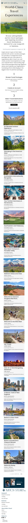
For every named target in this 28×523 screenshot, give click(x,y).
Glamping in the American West (13, 152)
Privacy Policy (5, 521)
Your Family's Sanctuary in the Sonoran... (13, 202)
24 (21, 474)
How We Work (5, 498)
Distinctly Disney (9, 465)
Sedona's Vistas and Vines (13, 274)
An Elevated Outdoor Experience (11, 127)
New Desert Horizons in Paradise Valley (11, 250)
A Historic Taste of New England (11, 393)
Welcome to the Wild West (13, 322)
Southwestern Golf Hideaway (14, 226)
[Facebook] (3, 517)
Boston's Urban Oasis (11, 417)
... (19, 474)
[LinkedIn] (2, 517)
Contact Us (4, 512)
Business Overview (6, 502)
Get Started (14, 104)
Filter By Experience (14, 108)
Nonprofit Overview (6, 494)
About (3, 510)
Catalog (3, 496)
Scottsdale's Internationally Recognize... (13, 177)
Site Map (3, 513)
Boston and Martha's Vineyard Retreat (11, 441)
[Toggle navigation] (26, 3)
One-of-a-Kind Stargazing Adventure (13, 369)
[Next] (23, 474)
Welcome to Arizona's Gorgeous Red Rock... (11, 297)
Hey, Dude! (7, 345)
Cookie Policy (5, 520)
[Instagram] (5, 517)
